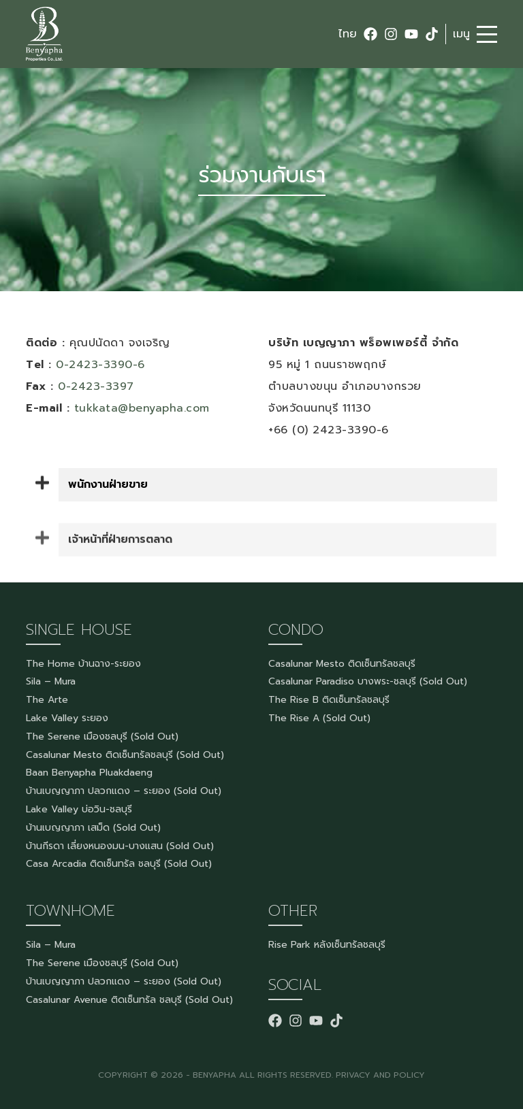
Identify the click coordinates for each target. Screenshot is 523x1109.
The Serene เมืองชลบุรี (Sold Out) (102, 736)
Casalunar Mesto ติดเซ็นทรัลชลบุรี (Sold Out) (125, 755)
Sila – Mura (51, 681)
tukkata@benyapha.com (142, 408)
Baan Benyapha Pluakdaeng (89, 772)
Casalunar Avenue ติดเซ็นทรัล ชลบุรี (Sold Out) (129, 1000)
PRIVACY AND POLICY (380, 1075)
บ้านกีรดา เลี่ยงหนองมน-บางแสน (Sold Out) (120, 846)
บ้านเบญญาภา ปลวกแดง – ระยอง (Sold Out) (123, 791)
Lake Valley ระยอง (67, 718)
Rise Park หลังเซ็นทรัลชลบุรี (326, 945)
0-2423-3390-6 (100, 365)
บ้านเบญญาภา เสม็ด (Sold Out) (93, 828)
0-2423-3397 (96, 386)
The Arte (47, 700)
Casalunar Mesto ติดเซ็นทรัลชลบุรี (341, 664)
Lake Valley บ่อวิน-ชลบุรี (79, 809)
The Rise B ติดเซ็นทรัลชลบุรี (329, 700)
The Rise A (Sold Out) (319, 718)
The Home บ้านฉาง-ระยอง (83, 664)
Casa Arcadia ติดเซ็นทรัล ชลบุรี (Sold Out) (119, 864)
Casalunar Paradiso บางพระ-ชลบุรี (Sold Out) (367, 681)
